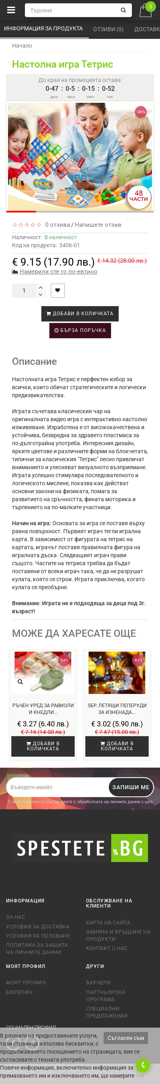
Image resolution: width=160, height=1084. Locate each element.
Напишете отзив (98, 224)
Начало (22, 45)
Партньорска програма (105, 995)
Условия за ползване (38, 936)
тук (140, 1075)
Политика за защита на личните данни (37, 948)
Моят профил (26, 983)
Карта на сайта (108, 923)
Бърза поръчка (80, 330)
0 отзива (56, 224)
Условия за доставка (37, 927)
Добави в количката (80, 313)
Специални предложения (107, 1012)
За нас (15, 917)
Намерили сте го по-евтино (59, 271)
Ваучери (98, 983)
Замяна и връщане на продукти (118, 935)
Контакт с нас (107, 948)
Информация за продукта (44, 28)
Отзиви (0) (109, 29)
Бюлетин (19, 992)
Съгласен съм (126, 1038)
